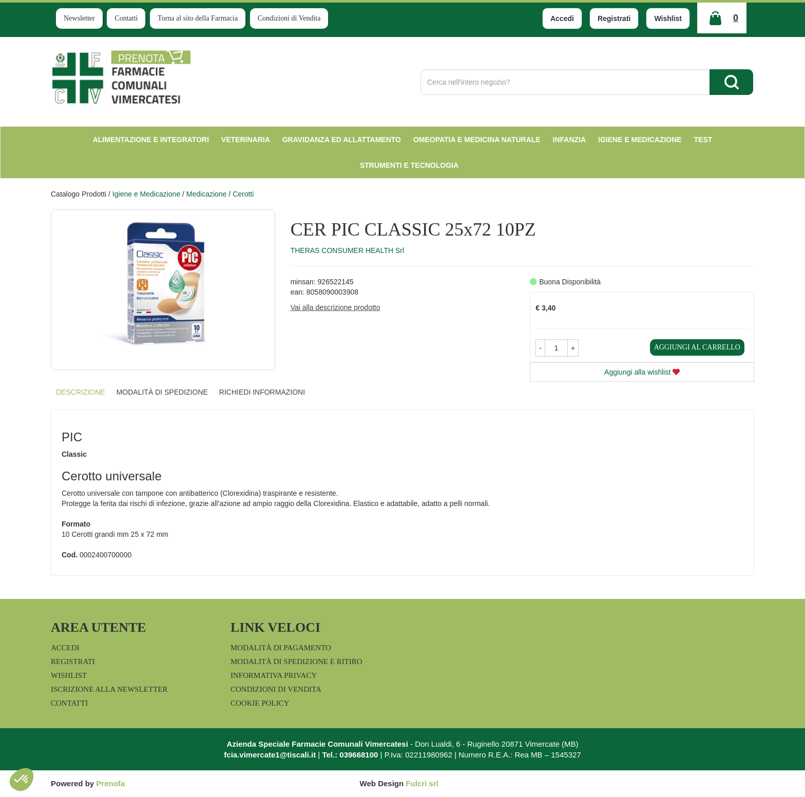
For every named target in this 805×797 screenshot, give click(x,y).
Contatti (126, 18)
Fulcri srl (422, 783)
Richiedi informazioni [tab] (262, 392)
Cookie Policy (260, 703)
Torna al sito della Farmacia (198, 18)
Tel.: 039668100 (350, 754)
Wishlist (668, 18)
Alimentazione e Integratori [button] (151, 139)
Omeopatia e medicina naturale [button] (477, 139)
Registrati (614, 18)
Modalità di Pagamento (281, 648)
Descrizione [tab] (80, 392)
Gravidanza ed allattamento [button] (341, 139)
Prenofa (110, 783)
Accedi (562, 18)
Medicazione (206, 194)
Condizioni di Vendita (289, 18)
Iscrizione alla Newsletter (109, 689)
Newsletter (79, 18)
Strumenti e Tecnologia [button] (409, 165)
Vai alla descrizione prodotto (335, 307)
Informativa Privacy (274, 675)
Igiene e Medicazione (146, 194)
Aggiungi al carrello (697, 347)
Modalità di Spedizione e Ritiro (296, 661)
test (703, 139)
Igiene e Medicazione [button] (640, 139)
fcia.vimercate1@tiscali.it (270, 754)
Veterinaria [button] (245, 139)
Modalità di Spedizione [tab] (162, 392)
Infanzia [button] (569, 139)
